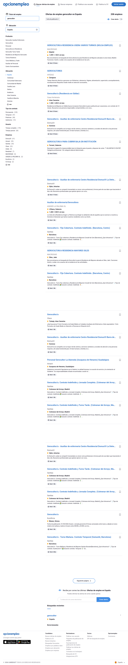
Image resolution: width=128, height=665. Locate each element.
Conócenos (111, 636)
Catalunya (10, 78)
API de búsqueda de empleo (96, 638)
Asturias (9, 101)
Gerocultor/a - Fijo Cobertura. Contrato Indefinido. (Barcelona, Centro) (78, 228)
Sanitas (50, 232)
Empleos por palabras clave (53, 645)
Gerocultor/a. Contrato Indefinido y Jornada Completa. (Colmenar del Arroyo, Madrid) (82, 382)
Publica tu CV (102, 4)
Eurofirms (51, 518)
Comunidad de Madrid (14, 83)
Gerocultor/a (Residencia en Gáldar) (63, 93)
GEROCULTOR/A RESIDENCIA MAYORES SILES (68, 250)
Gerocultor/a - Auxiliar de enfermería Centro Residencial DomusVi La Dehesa (81, 180)
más (9, 104)
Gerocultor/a (52, 314)
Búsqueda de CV (71, 654)
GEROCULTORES (54, 71)
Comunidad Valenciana (14, 80)
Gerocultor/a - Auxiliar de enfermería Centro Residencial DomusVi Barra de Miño (82, 119)
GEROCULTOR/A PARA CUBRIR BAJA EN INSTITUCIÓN (71, 141)
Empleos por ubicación (52, 648)
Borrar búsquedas (52, 625)
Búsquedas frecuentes (52, 643)
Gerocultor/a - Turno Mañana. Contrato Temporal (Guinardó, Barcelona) (79, 537)
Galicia (9, 89)
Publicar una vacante (72, 636)
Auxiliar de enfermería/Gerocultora (62, 202)
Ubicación (11, 25)
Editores (89, 636)
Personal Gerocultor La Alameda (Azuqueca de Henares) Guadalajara (78, 360)
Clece (49, 318)
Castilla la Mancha (13, 98)
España (9, 75)
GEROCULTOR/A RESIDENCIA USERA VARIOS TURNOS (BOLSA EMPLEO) (80, 45)
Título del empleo (13, 14)
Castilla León (11, 86)
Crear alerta (103, 599)
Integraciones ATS (72, 656)
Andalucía (10, 92)
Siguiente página (84, 581)
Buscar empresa (50, 641)
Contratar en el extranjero (74, 651)
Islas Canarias (11, 95)
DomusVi (50, 123)
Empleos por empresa (52, 650)
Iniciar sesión (119, 4)
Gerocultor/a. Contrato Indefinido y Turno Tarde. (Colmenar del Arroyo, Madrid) (82, 405)
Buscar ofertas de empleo (53, 636)
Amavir (50, 364)
